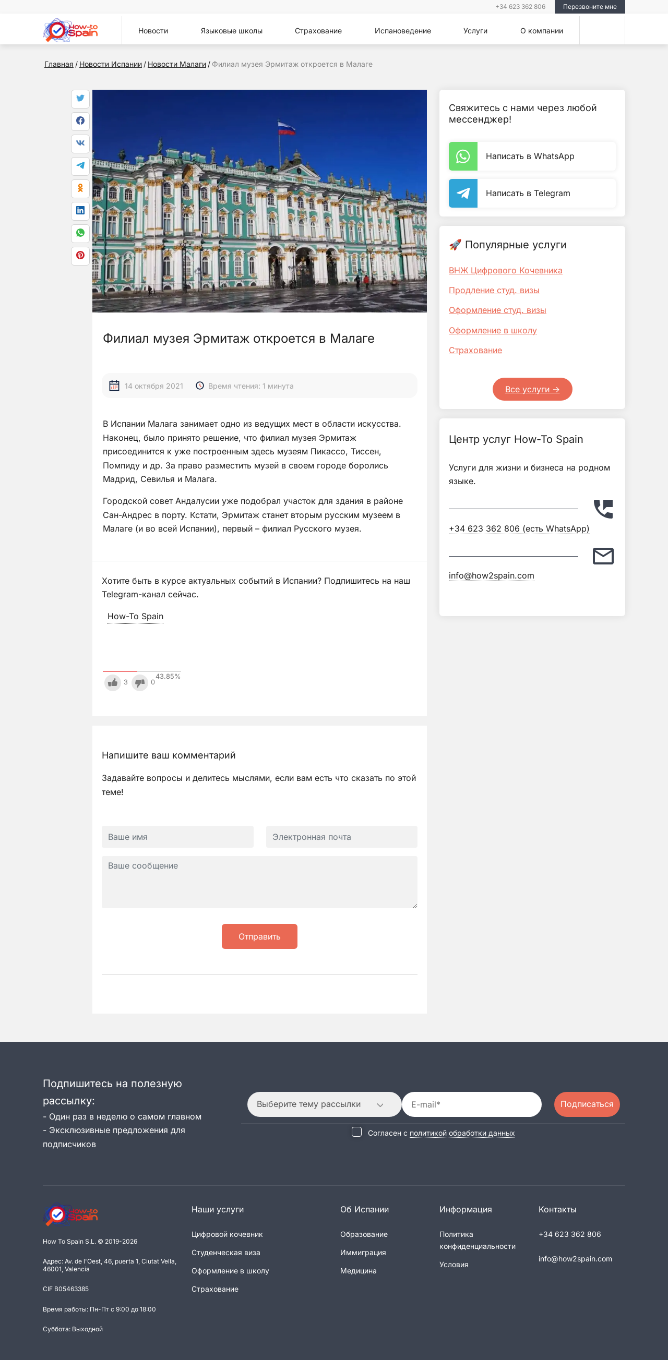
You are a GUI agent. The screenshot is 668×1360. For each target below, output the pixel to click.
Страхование (318, 30)
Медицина (358, 1270)
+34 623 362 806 (520, 6)
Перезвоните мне (590, 6)
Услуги (475, 30)
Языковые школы (232, 30)
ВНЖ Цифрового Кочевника (506, 270)
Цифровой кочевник (227, 1234)
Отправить (259, 936)
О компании (541, 30)
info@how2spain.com (491, 575)
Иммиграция (363, 1252)
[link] (80, 233)
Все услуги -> (532, 389)
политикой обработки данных (462, 1132)
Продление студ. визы (494, 290)
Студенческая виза (226, 1252)
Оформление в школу (493, 330)
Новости (153, 30)
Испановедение (403, 30)
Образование (364, 1234)
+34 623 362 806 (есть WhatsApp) (519, 528)
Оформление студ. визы (497, 310)
